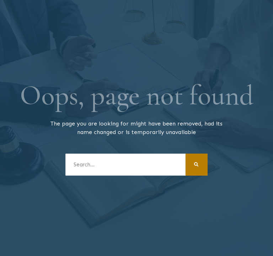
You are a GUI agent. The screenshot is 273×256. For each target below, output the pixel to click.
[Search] (197, 165)
